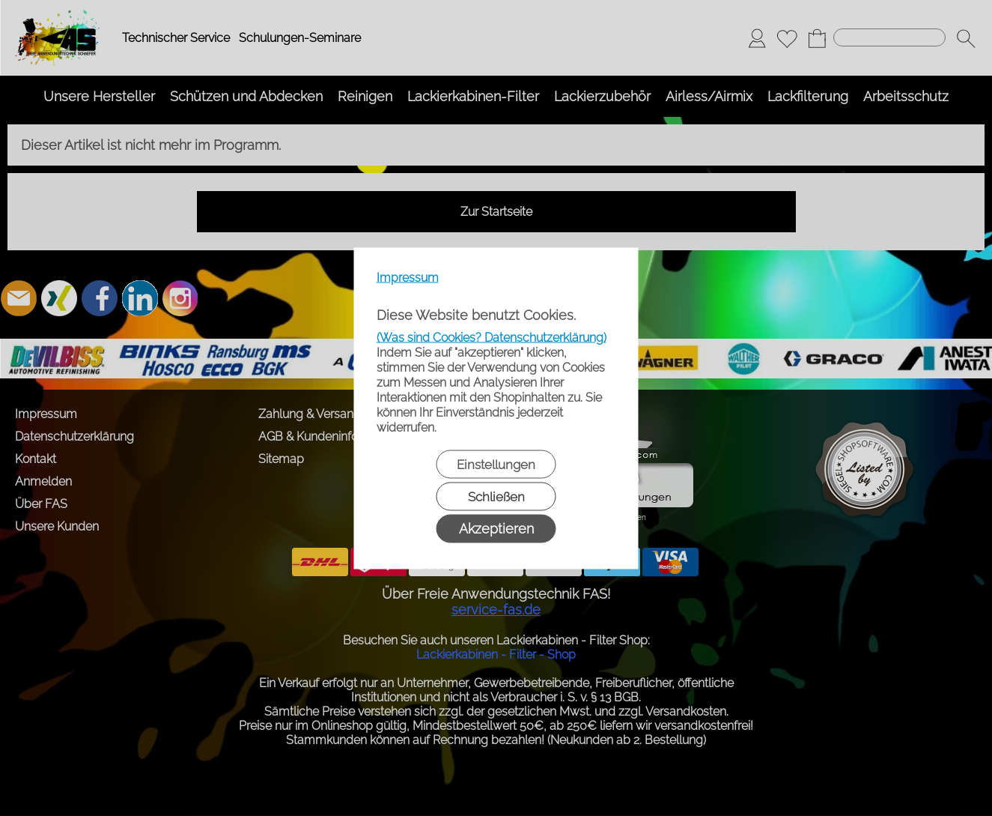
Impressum (408, 277)
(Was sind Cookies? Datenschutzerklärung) (491, 337)
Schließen (496, 496)
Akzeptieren (496, 528)
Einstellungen (496, 463)
